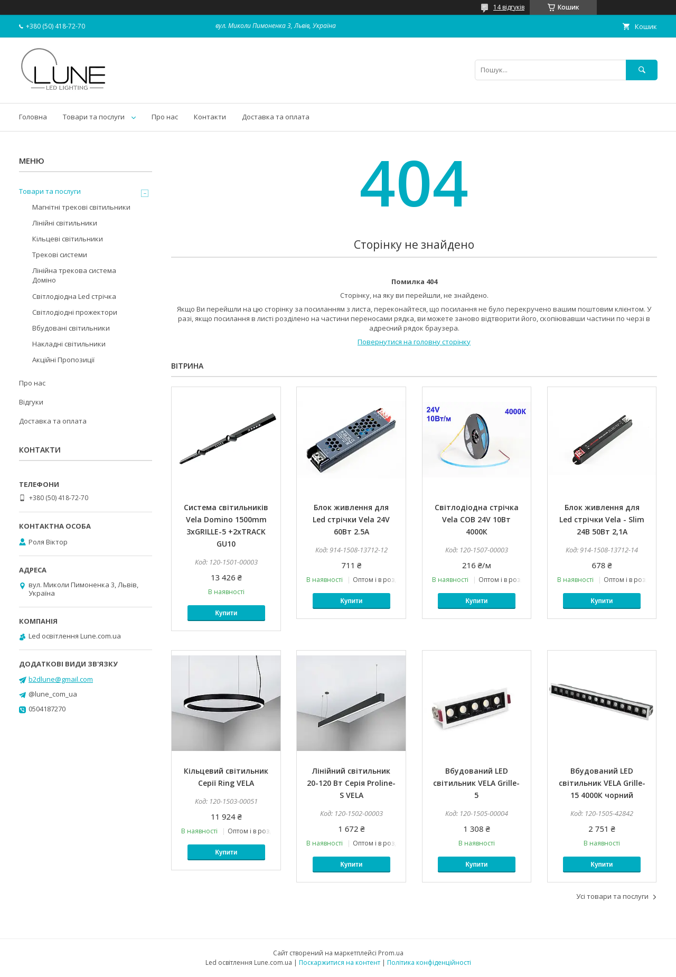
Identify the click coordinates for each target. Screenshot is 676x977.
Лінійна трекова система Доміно (74, 275)
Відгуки (31, 402)
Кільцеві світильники (67, 238)
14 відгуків (508, 7)
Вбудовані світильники (71, 328)
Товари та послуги (94, 116)
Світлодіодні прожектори (74, 312)
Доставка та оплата (275, 116)
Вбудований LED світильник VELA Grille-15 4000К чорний (602, 783)
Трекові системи (59, 254)
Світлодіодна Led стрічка (74, 296)
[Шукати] (642, 70)
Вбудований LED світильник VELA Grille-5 (476, 783)
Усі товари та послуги (612, 896)
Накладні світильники (69, 344)
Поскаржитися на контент (339, 962)
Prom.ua (390, 952)
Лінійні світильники (64, 223)
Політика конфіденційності (429, 962)
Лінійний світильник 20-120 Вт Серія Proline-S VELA (351, 783)
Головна (33, 116)
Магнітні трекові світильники (81, 207)
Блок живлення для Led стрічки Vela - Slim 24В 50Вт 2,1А (601, 519)
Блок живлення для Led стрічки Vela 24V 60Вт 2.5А (351, 519)
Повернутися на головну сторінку (414, 341)
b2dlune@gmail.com (61, 679)
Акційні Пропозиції (63, 359)
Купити (226, 613)
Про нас (165, 116)
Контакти (210, 116)
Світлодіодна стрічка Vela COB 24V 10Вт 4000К (477, 519)
